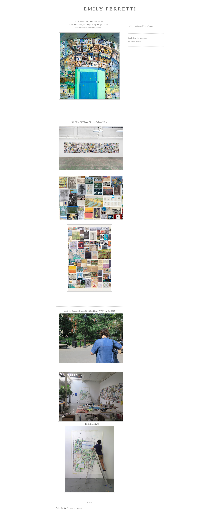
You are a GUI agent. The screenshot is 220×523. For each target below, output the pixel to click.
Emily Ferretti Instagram (137, 38)
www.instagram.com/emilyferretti (88, 28)
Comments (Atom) (74, 508)
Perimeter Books (134, 41)
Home (89, 502)
